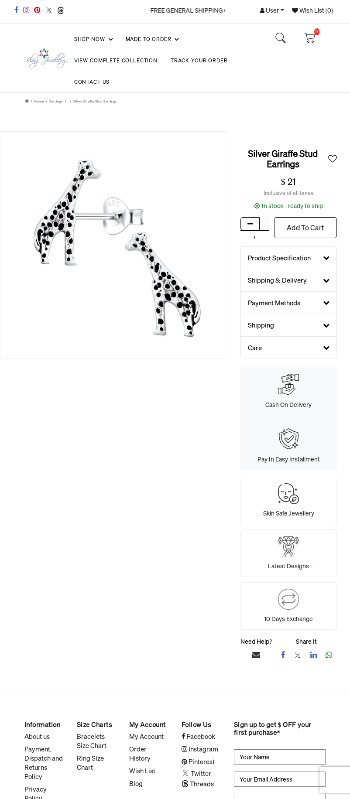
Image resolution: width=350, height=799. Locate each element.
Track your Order (199, 60)
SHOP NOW (93, 39)
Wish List (142, 770)
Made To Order (152, 39)
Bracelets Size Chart (91, 741)
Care (288, 347)
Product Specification (288, 257)
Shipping (288, 325)
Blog (136, 783)
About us (37, 736)
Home (39, 101)
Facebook (198, 736)
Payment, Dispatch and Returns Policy (43, 762)
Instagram (200, 748)
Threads (198, 783)
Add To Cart (305, 227)
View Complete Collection (116, 60)
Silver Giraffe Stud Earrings (95, 101)
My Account (146, 736)
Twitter (196, 773)
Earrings (56, 101)
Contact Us (92, 82)
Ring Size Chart (90, 763)
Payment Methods (288, 302)
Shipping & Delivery (288, 280)
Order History (140, 753)
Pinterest (198, 761)
